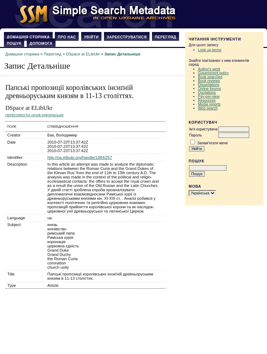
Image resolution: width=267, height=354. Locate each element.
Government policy (213, 73)
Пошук (14, 43)
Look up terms (209, 50)
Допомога (41, 43)
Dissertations (208, 85)
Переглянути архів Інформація (34, 115)
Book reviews (209, 81)
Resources (207, 100)
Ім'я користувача (203, 129)
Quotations (207, 93)
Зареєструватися (127, 37)
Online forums (209, 89)
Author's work (209, 69)
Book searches (210, 77)
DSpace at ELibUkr (83, 54)
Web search (208, 108)
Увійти (91, 37)
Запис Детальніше (122, 54)
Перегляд (165, 37)
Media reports (209, 104)
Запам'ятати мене (212, 143)
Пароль (195, 135)
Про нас (67, 37)
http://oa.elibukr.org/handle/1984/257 (79, 157)
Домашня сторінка (28, 37)
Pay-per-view (209, 96)
